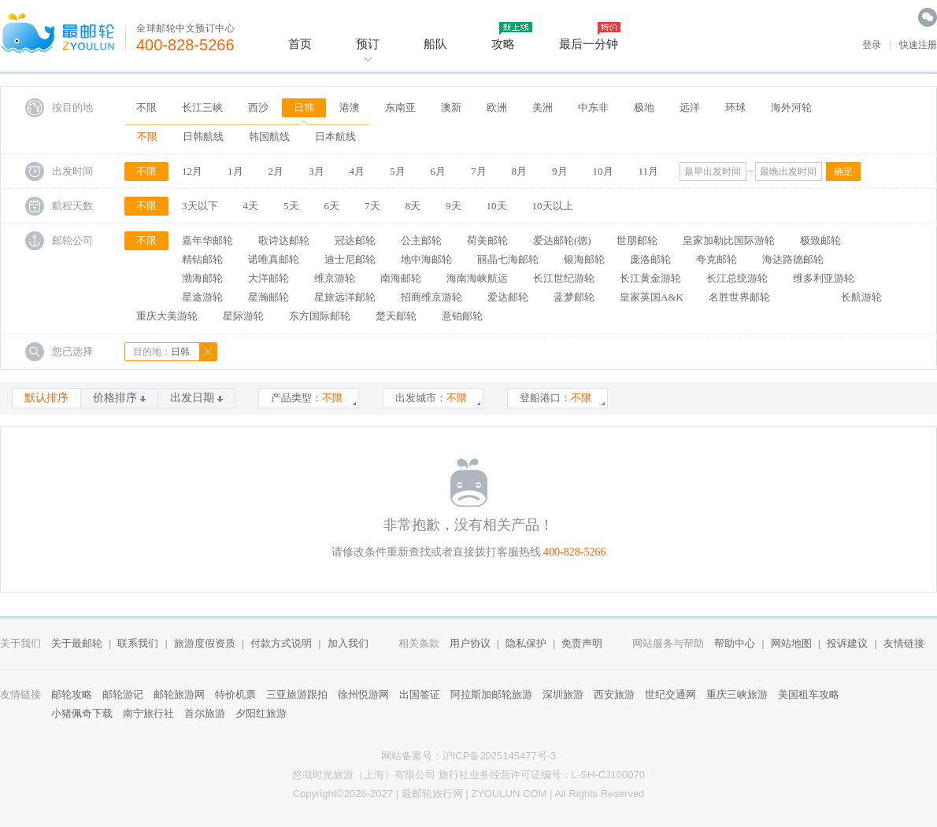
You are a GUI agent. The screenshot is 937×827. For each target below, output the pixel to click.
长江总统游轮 (737, 278)
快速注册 (918, 44)
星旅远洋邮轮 (345, 297)
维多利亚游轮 (823, 278)
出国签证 (419, 694)
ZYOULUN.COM (508, 793)
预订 (368, 43)
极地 (644, 107)
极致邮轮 (820, 240)
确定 (843, 171)
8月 (520, 171)
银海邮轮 (584, 259)
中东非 (593, 107)
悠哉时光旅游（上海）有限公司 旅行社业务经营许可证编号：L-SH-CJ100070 (468, 775)
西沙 (258, 107)
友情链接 (903, 643)
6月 (438, 171)
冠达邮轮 (355, 240)
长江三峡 (202, 107)
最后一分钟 (588, 43)
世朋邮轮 (637, 240)
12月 (192, 171)
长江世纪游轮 (563, 278)
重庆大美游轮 (167, 316)
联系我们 (137, 643)
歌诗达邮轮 (283, 240)
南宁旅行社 (148, 713)
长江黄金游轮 (650, 278)
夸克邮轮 (716, 259)
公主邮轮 (421, 240)
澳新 (451, 107)
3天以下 (200, 206)
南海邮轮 (400, 278)
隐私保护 (526, 643)
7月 (479, 171)
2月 (276, 171)
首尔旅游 (204, 713)
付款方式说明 (281, 643)
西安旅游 (614, 694)
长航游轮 (861, 297)
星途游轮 (202, 297)
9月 (560, 171)
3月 (316, 171)
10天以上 (552, 206)
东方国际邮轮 (319, 316)
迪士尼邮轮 (350, 259)
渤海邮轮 (202, 278)
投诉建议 (847, 643)
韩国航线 (269, 136)
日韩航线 (203, 136)
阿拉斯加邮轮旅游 (491, 694)
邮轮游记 (122, 694)
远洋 (690, 107)
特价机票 (235, 694)
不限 (146, 107)
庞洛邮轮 (650, 259)
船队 (435, 43)
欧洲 (497, 107)
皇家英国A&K (651, 297)
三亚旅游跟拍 (297, 694)
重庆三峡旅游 (737, 694)
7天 (372, 206)
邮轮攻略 (71, 694)
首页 (300, 43)
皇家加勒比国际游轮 (729, 240)
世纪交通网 (670, 694)
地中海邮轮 (426, 259)
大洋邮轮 (268, 278)
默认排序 (46, 398)
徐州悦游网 (363, 694)
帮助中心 (734, 643)
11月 (649, 171)
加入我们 (348, 643)
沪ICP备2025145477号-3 (500, 756)
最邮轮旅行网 (432, 793)
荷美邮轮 (487, 240)
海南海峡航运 (477, 278)
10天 (497, 206)
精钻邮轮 (202, 259)
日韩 (304, 107)
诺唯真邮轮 (273, 259)
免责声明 (581, 643)
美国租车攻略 (808, 694)
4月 (357, 171)
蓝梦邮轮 (574, 297)
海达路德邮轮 (793, 259)
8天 (413, 206)
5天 (291, 206)
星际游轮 (243, 316)
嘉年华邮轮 (207, 240)
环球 (735, 107)
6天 (332, 206)
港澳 (349, 107)
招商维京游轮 (431, 297)
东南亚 (400, 107)
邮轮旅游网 (179, 694)
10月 (603, 171)
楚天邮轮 (396, 316)
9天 (453, 206)
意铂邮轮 (462, 316)
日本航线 (335, 136)
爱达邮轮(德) (562, 240)
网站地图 (791, 643)
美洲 (542, 107)
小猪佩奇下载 (82, 713)
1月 (235, 171)
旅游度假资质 (204, 643)
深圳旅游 (563, 694)
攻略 (503, 43)
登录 (871, 44)
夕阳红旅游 (261, 713)
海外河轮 (791, 107)
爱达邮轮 (507, 297)
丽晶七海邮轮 (508, 259)
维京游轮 (334, 278)
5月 (398, 171)
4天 (251, 206)
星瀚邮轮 (268, 297)
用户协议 (470, 643)
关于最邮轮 (76, 643)
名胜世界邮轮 (739, 297)
